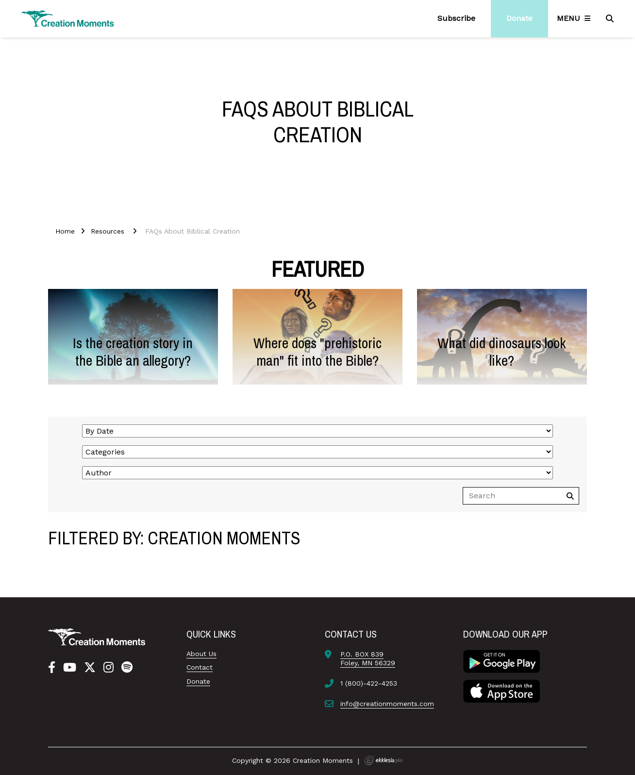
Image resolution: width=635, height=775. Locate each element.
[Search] (611, 18)
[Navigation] (575, 18)
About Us (201, 653)
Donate (198, 681)
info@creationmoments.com (387, 704)
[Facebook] (51, 667)
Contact (199, 667)
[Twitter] (90, 667)
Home (65, 231)
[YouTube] (69, 667)
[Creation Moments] (68, 19)
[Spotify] (127, 667)
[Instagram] (108, 667)
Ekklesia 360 (383, 760)
